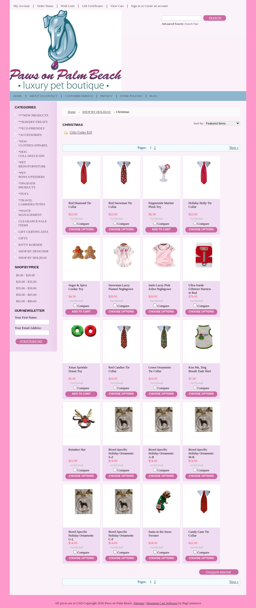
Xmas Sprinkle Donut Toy (78, 369)
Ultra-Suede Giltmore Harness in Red (199, 289)
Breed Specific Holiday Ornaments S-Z (121, 453)
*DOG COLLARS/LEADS (33, 154)
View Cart (117, 6)
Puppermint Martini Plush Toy (161, 205)
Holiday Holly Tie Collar (200, 205)
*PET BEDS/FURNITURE (33, 164)
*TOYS (33, 194)
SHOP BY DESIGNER (33, 251)
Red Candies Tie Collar (119, 369)
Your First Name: (26, 317)
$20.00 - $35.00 (26, 282)
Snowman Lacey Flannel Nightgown (120, 287)
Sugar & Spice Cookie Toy (77, 287)
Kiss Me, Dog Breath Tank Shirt (199, 369)
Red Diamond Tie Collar (79, 205)
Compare (83, 224)
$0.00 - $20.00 (25, 275)
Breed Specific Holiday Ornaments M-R (201, 453)
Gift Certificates (92, 6)
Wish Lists (67, 6)
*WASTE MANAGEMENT (33, 213)
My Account (22, 6)
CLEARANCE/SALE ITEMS (32, 223)
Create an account (156, 6)
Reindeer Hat (76, 449)
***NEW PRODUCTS (33, 115)
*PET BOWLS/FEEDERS (33, 175)
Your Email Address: (28, 328)
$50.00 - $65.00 (26, 295)
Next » (233, 148)
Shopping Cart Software (162, 603)
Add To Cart (161, 229)
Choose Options (81, 229)
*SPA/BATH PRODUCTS (26, 185)
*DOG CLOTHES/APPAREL (33, 143)
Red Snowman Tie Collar (120, 205)
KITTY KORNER (30, 245)
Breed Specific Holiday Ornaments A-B (161, 453)
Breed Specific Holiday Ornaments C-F (121, 535)
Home (72, 112)
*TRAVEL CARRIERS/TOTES (33, 202)
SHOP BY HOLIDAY (33, 258)
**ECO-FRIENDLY (31, 128)
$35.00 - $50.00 (26, 288)
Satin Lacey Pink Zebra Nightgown (159, 287)
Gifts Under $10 (81, 132)
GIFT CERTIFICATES (33, 232)
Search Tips (191, 23)
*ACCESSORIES (33, 135)
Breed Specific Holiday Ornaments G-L (81, 535)
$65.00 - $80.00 (26, 301)
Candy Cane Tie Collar (198, 533)
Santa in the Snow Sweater (160, 533)
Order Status (45, 6)
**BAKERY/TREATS (33, 122)
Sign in (135, 6)
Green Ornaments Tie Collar (159, 369)
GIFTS (33, 238)
